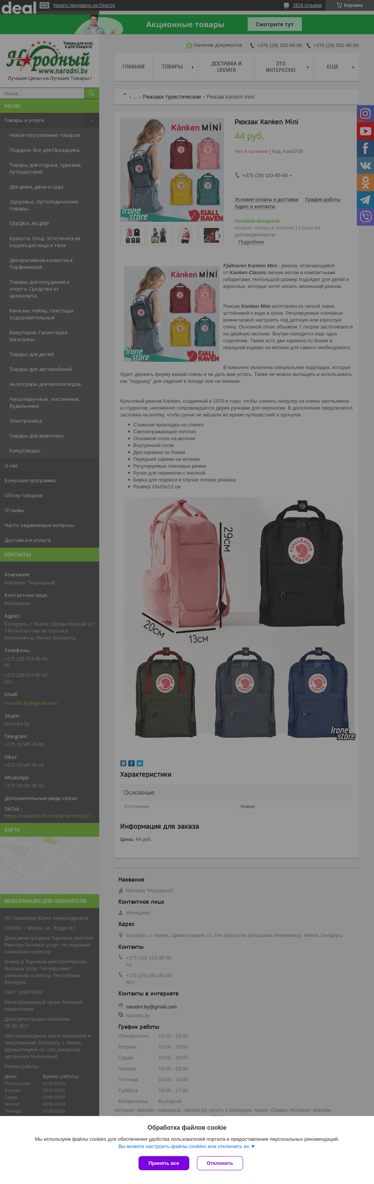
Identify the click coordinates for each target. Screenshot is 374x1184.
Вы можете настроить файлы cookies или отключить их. (184, 1146)
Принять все (163, 1163)
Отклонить (220, 1163)
